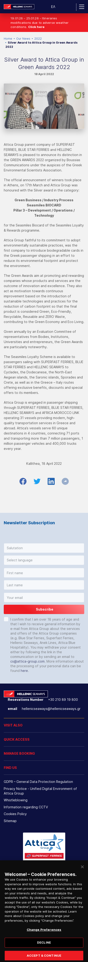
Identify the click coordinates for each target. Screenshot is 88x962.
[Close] (82, 870)
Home (8, 38)
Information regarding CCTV (26, 807)
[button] (44, 548)
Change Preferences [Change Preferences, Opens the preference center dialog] (44, 933)
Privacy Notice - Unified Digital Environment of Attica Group (40, 791)
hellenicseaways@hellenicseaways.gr (51, 709)
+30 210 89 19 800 (63, 700)
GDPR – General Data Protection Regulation (38, 782)
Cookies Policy (15, 814)
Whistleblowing (15, 800)
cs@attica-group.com (27, 661)
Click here (36, 27)
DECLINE (44, 946)
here (24, 671)
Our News (23, 38)
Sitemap (10, 821)
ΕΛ (53, 7)
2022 (38, 38)
